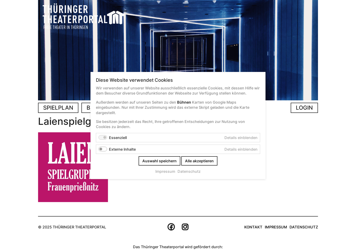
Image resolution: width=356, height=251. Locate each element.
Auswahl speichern (159, 161)
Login (304, 107)
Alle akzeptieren (199, 161)
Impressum (276, 227)
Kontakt (253, 227)
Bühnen (184, 102)
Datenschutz (304, 227)
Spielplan (58, 107)
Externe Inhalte (122, 149)
